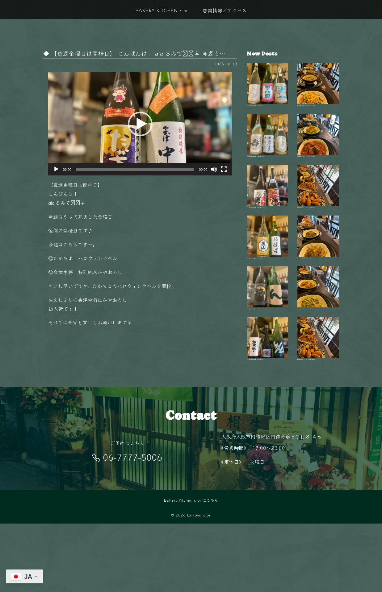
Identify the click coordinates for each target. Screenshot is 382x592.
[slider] (135, 169)
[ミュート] (214, 169)
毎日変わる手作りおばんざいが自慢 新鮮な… (318, 214)
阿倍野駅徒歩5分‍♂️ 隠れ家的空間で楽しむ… (318, 401)
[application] (140, 123)
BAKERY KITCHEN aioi (161, 10)
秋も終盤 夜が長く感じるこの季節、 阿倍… (318, 90)
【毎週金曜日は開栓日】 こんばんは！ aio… (267, 90)
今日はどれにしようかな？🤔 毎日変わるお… (318, 152)
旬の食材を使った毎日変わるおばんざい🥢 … (318, 339)
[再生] (56, 169)
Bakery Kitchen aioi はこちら (191, 568)
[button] (140, 124)
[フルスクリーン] (224, 169)
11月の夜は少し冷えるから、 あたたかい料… (318, 277)
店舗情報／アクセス (225, 10)
